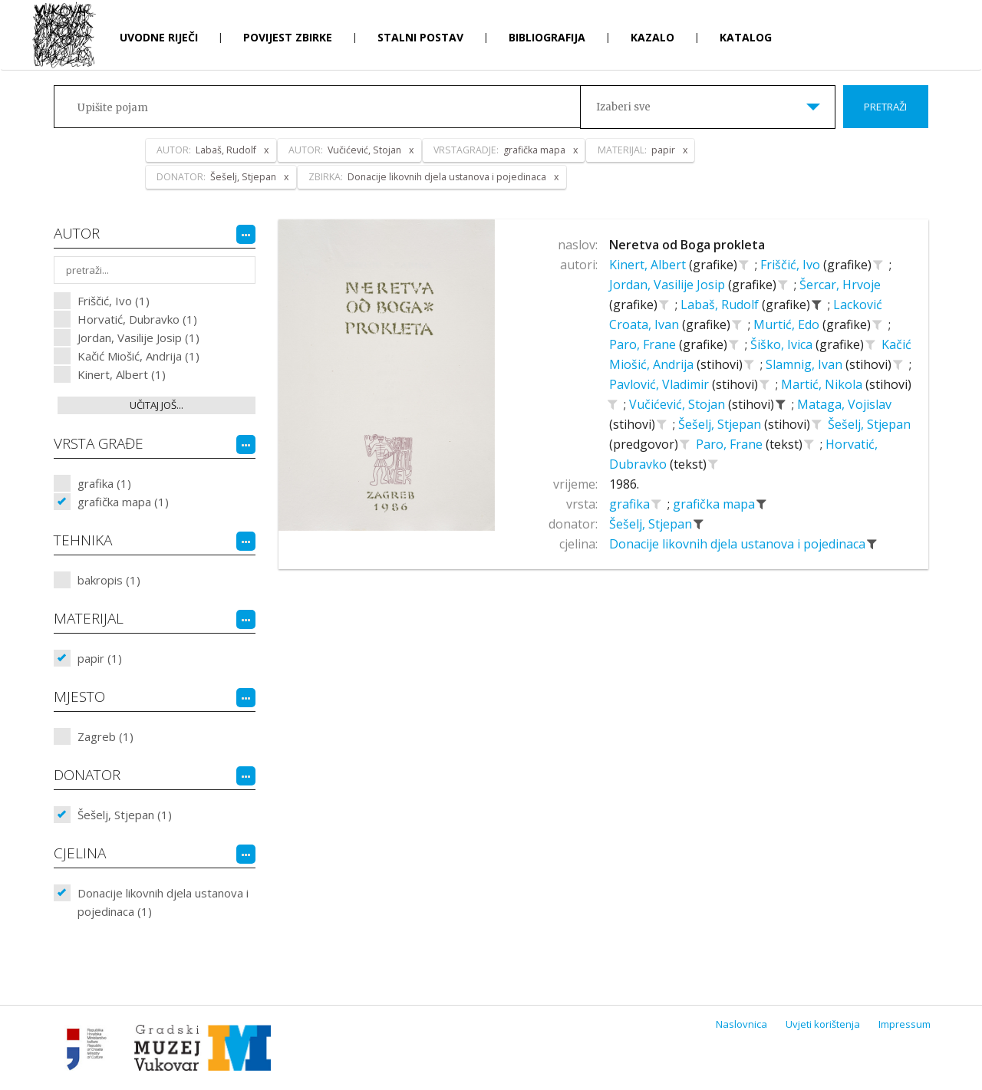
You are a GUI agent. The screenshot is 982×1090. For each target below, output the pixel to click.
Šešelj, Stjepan (721, 424)
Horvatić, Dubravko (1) (137, 319)
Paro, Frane (644, 344)
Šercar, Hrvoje (840, 284)
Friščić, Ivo (791, 264)
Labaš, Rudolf (721, 304)
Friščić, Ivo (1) (113, 300)
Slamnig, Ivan (805, 364)
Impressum (904, 1024)
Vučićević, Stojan (678, 404)
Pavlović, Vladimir (660, 384)
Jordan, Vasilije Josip (668, 284)
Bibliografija (547, 37)
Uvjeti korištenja (823, 1024)
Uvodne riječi (159, 37)
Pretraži (885, 107)
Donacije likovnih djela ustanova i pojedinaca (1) (163, 902)
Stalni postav (420, 37)
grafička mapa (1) (123, 501)
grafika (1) (104, 483)
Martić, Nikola (823, 384)
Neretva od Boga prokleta (687, 244)
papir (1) (99, 658)
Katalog (746, 37)
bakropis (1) (108, 580)
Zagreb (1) (105, 736)
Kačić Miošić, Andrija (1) (138, 356)
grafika (631, 504)
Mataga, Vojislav (844, 404)
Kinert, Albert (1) (121, 374)
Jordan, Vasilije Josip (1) (138, 337)
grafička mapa (715, 504)
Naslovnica (741, 1024)
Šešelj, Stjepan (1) (124, 814)
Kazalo (652, 37)
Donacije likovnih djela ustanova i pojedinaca (738, 543)
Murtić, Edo (787, 324)
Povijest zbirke (287, 37)
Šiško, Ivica (783, 344)
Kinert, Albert (649, 264)
